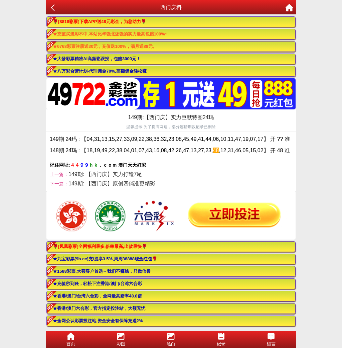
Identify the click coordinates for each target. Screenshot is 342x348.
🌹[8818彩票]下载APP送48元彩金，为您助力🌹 (99, 21)
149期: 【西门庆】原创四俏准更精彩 (111, 183)
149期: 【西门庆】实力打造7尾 (105, 174)
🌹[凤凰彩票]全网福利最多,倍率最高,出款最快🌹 (100, 246)
